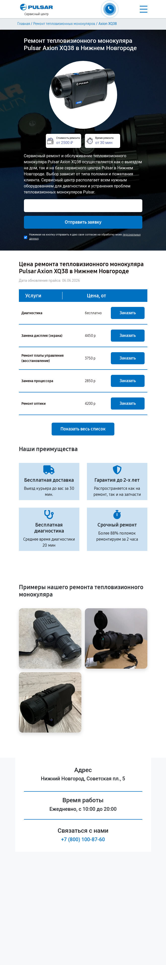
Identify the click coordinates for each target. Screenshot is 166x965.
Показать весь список (83, 429)
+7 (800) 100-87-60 (83, 839)
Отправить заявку (83, 222)
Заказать (128, 312)
